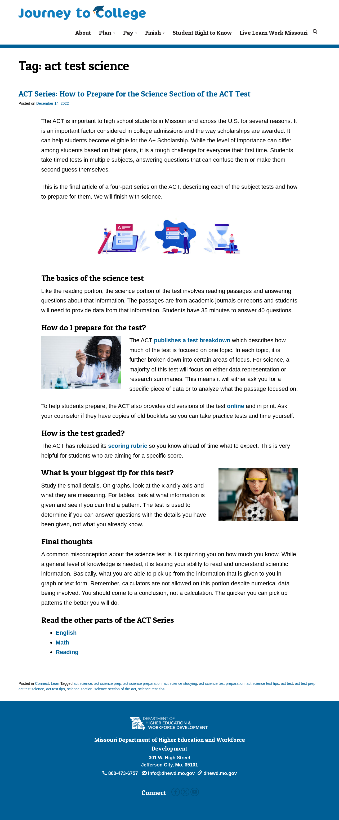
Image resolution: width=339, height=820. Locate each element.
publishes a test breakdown (193, 340)
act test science (31, 689)
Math (62, 642)
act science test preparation (221, 683)
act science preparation (142, 683)
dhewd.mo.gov (217, 773)
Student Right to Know (202, 32)
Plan (107, 32)
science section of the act (115, 689)
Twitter (185, 792)
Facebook (175, 792)
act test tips (55, 689)
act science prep (107, 683)
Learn (55, 683)
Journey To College (82, 9)
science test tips (151, 689)
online (235, 406)
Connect (42, 683)
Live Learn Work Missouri (273, 32)
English (66, 632)
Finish (155, 32)
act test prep (305, 683)
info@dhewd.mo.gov (168, 773)
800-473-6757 (120, 773)
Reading (67, 652)
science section (79, 689)
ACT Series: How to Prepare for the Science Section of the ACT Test (135, 93)
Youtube (194, 792)
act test (287, 683)
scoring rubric (127, 445)
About (83, 32)
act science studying (180, 683)
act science (83, 683)
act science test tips (263, 683)
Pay (130, 32)
